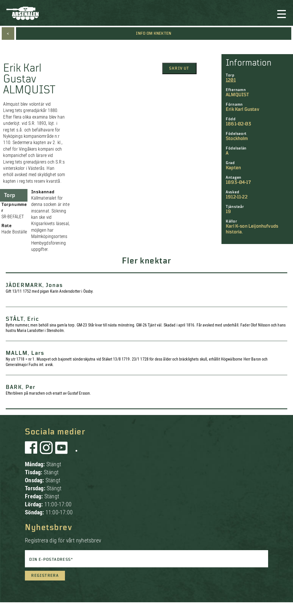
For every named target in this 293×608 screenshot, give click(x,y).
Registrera (45, 575)
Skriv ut (179, 68)
